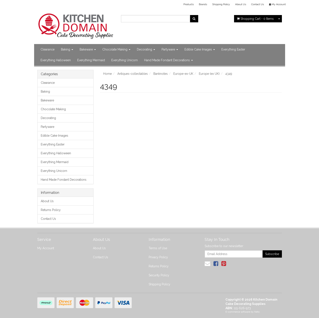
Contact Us (257, 4)
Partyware (170, 49)
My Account (45, 248)
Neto (257, 311)
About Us (240, 4)
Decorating (146, 49)
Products (188, 4)
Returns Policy (51, 210)
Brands (203, 4)
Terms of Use (158, 248)
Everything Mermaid (91, 60)
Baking (67, 49)
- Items (255, 18)
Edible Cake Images (199, 49)
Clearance (47, 49)
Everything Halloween (56, 60)
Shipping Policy (221, 4)
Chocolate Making (116, 49)
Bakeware (88, 49)
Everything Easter (233, 49)
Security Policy (159, 275)
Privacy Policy (158, 257)
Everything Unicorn (124, 60)
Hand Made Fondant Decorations (168, 60)
